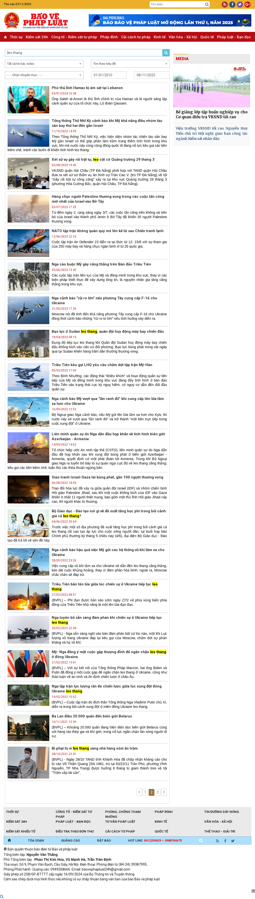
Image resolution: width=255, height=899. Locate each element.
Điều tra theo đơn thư (75, 831)
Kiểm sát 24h (37, 37)
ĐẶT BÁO (104, 840)
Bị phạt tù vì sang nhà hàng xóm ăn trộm (95, 748)
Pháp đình (109, 37)
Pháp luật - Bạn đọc (234, 37)
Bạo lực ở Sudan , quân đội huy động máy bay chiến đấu (108, 331)
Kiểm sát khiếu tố (20, 831)
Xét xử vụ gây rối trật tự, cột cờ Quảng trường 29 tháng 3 (103, 159)
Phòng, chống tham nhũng (123, 812)
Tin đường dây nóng (221, 812)
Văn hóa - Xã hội (183, 37)
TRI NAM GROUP (18, 886)
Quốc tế (207, 37)
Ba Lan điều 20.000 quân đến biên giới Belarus (92, 716)
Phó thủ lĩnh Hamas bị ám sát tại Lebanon (87, 88)
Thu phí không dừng (91, 886)
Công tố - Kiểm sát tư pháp (74, 37)
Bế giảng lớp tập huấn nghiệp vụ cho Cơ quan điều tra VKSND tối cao (212, 114)
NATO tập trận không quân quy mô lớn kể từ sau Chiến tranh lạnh (108, 231)
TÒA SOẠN (36, 840)
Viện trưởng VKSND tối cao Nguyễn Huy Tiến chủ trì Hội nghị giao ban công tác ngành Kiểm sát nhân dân (212, 133)
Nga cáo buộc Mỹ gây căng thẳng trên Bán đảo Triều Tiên (101, 264)
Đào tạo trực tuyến (125, 886)
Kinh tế (160, 37)
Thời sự (16, 37)
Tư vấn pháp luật (120, 821)
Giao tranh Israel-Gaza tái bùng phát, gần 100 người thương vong (107, 477)
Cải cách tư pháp (136, 37)
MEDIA (182, 58)
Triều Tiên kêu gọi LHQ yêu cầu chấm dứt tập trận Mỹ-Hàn (102, 365)
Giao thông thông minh (53, 886)
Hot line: (155, 840)
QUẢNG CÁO (70, 840)
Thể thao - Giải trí (219, 831)
